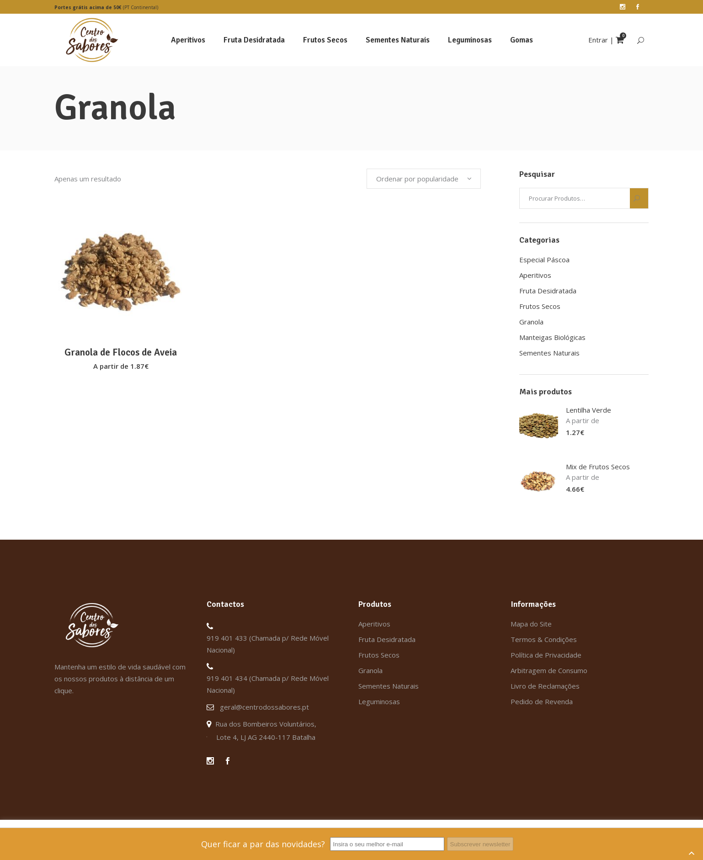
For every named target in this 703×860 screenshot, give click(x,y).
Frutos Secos (539, 306)
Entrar (598, 39)
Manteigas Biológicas (552, 337)
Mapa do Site (531, 623)
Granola (531, 321)
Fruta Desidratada (547, 290)
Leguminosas (379, 701)
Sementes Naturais (549, 352)
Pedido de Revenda (542, 701)
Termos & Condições (544, 639)
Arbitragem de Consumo (549, 670)
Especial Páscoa (544, 259)
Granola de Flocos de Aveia (120, 352)
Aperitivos (535, 275)
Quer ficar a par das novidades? (263, 844)
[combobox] (424, 179)
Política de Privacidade (546, 654)
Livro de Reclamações (545, 685)
